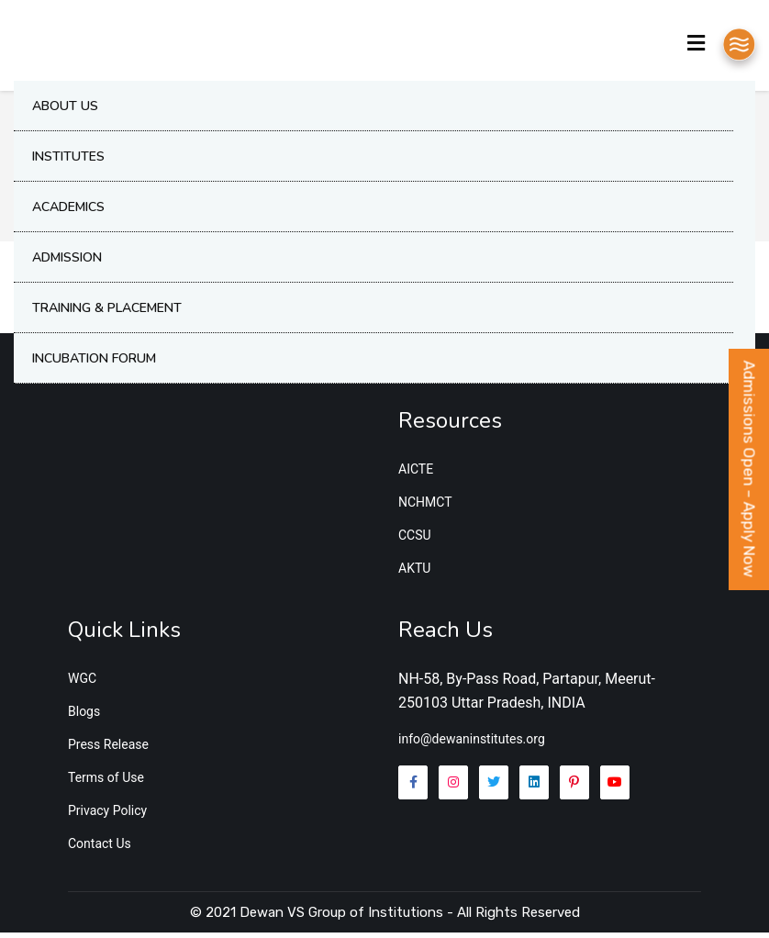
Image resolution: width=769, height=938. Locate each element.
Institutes (68, 160)
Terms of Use (106, 783)
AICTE (415, 474)
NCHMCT (425, 507)
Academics (68, 210)
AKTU (414, 573)
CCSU (414, 540)
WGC (82, 683)
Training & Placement (107, 311)
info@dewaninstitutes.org (471, 745)
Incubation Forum (94, 362)
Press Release (108, 750)
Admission (67, 261)
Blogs (84, 716)
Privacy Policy (107, 816)
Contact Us (99, 849)
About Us (65, 109)
